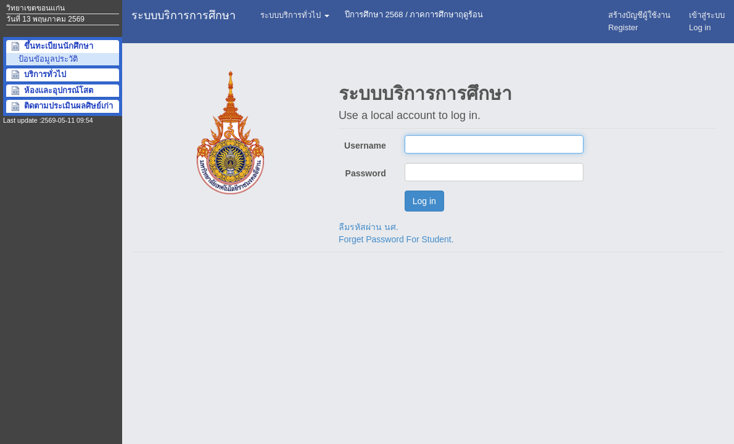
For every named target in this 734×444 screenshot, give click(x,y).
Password (365, 173)
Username (365, 145)
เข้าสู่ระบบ (707, 21)
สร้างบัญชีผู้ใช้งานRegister (639, 21)
